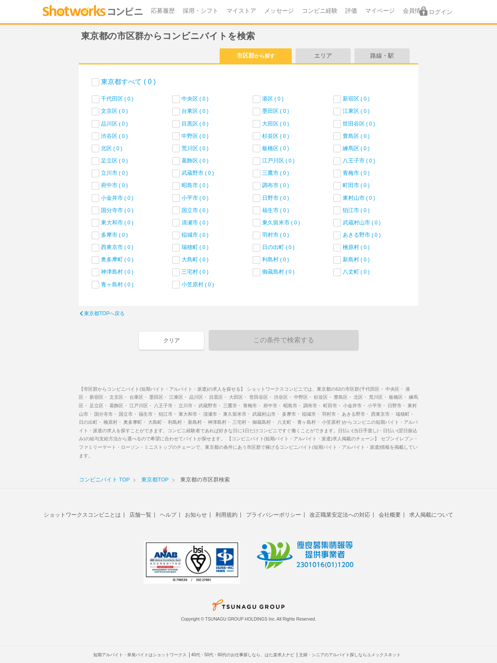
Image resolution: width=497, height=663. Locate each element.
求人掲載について (431, 515)
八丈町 (356, 272)
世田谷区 (359, 123)
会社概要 (390, 515)
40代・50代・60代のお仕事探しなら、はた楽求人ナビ (242, 654)
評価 (351, 11)
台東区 (195, 111)
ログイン (440, 12)
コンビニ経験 (320, 11)
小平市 (195, 198)
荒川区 (195, 148)
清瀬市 (195, 222)
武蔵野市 (197, 173)
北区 (112, 148)
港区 (273, 98)
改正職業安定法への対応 (340, 515)
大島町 (195, 259)
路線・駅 (382, 55)
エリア (323, 55)
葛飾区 (195, 160)
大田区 (275, 123)
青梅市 (356, 173)
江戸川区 (278, 160)
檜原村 (356, 247)
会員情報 (415, 11)
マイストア (241, 11)
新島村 (356, 259)
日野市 (275, 198)
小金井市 (117, 198)
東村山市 (359, 198)
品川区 (114, 123)
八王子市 (359, 160)
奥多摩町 (117, 259)
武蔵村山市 (362, 222)
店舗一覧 (140, 515)
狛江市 (356, 210)
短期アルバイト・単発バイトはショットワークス (140, 654)
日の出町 (278, 247)
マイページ (380, 11)
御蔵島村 (278, 272)
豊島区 (356, 136)
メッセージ (279, 11)
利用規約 (226, 515)
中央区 (195, 98)
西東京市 (117, 247)
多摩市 (114, 235)
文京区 (114, 111)
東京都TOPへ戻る (104, 313)
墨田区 (275, 111)
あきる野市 (362, 235)
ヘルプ (168, 515)
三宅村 (195, 272)
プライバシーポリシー (273, 515)
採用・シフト (200, 11)
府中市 (114, 185)
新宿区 (356, 98)
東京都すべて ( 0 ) (128, 81)
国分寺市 (117, 210)
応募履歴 (163, 11)
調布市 (275, 185)
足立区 (114, 160)
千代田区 (117, 98)
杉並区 (275, 136)
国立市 (195, 210)
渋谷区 (114, 136)
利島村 (275, 259)
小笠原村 (197, 284)
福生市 (275, 210)
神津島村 (117, 272)
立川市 (114, 173)
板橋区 (275, 148)
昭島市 (195, 185)
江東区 (356, 111)
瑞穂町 (195, 247)
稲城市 (195, 235)
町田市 (356, 185)
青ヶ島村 (117, 284)
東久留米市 (281, 222)
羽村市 (275, 235)
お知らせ (196, 515)
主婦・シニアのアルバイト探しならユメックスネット (350, 654)
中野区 (195, 136)
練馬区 (356, 148)
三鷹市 (275, 173)
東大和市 (117, 222)
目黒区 (195, 123)
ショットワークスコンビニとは (82, 515)
